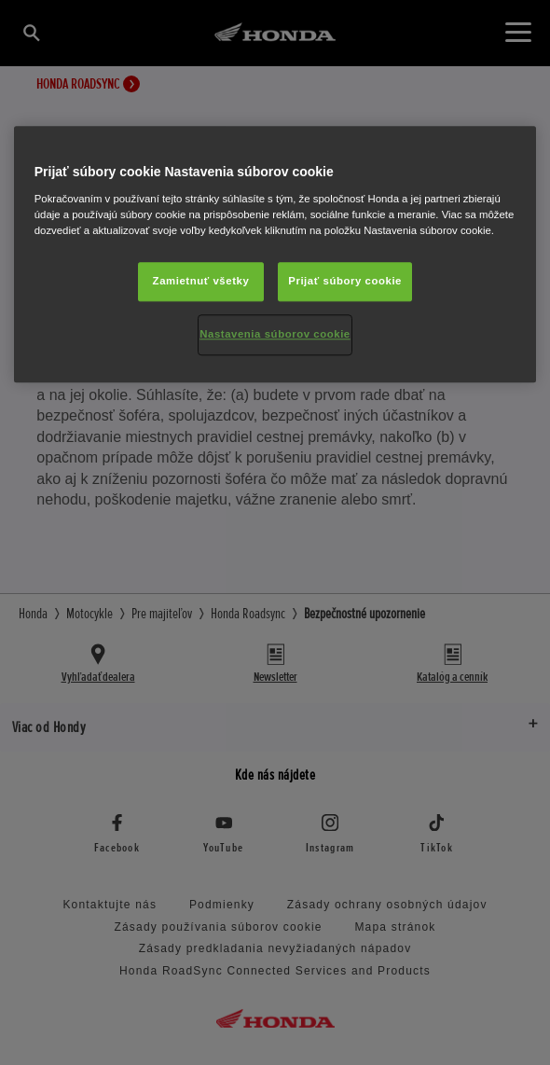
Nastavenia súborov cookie (275, 333)
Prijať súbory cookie (345, 280)
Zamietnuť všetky (201, 280)
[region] (275, 255)
